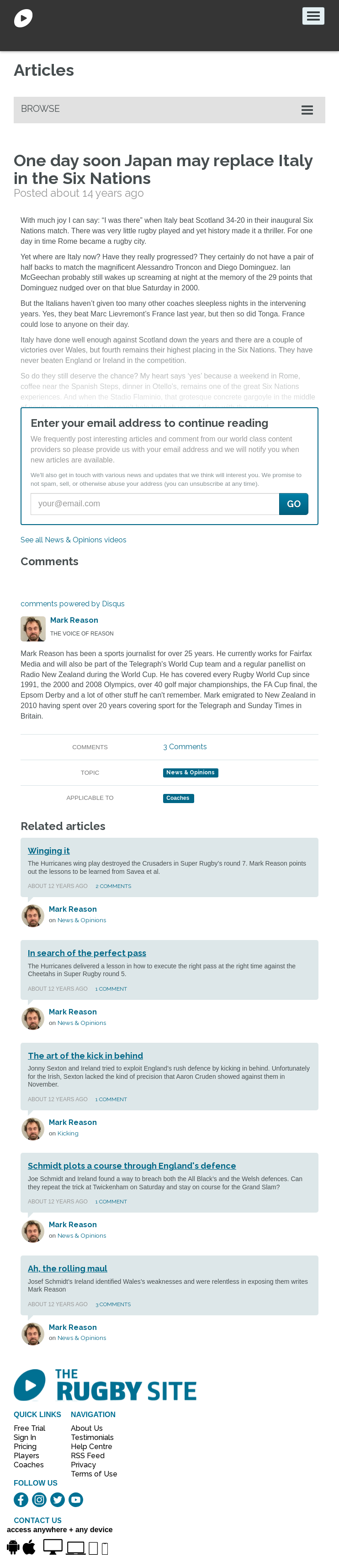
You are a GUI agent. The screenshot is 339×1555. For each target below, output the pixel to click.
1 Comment (111, 989)
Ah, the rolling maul (67, 1268)
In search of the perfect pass (87, 953)
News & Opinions (190, 773)
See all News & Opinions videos (74, 540)
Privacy (83, 1464)
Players (26, 1455)
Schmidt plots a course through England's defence (132, 1166)
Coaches (29, 1464)
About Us (87, 1428)
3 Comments (185, 746)
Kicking (68, 1133)
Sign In (25, 1437)
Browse (40, 108)
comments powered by (73, 603)
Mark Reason (74, 620)
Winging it (49, 851)
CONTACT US (38, 1520)
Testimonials (89, 1437)
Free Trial (29, 1428)
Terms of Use (89, 1474)
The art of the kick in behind (85, 1056)
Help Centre (89, 1446)
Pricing (25, 1446)
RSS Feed (88, 1455)
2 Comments (113, 886)
